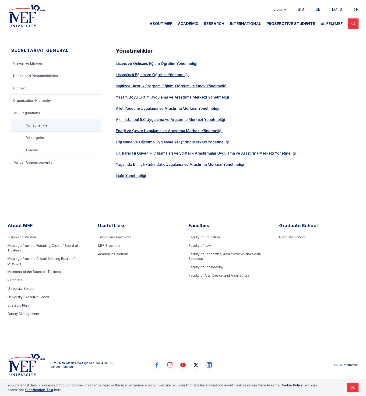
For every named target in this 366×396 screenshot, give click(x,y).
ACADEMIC (188, 23)
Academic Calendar (113, 254)
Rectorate (15, 280)
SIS (301, 9)
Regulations (26, 113)
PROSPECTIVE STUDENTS (291, 23)
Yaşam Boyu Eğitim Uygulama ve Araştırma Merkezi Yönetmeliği (172, 97)
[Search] (353, 23)
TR (356, 9)
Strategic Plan (18, 305)
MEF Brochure (109, 246)
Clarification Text (39, 390)
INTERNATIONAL (245, 23)
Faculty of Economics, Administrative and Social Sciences (225, 256)
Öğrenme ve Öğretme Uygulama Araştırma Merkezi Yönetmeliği (172, 142)
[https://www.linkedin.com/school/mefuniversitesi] (209, 365)
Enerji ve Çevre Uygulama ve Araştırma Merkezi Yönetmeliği (169, 130)
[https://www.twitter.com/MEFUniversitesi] (196, 365)
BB (317, 9)
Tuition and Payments (114, 237)
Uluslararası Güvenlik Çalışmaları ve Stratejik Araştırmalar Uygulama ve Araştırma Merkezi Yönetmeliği (206, 153)
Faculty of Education (204, 237)
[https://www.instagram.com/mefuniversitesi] (170, 365)
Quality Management (23, 314)
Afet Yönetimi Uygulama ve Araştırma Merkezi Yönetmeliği (167, 108)
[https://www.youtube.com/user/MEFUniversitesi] (183, 365)
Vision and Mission (21, 237)
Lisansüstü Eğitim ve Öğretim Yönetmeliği (152, 74)
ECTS (337, 9)
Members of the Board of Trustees (34, 272)
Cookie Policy (292, 385)
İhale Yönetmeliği (131, 175)
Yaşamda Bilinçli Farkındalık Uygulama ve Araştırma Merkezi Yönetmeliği (180, 164)
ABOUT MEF (161, 23)
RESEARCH (214, 23)
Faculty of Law (200, 246)
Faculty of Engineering (206, 267)
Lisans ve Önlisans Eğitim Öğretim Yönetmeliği (156, 63)
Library (280, 9)
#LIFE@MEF (332, 23)
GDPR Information (346, 365)
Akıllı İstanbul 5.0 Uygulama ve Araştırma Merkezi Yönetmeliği (170, 119)
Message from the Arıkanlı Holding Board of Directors (41, 261)
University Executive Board (28, 297)
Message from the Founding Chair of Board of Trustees (42, 248)
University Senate (21, 288)
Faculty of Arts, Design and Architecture (219, 275)
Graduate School (292, 237)
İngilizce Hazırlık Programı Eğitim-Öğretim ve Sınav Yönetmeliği (171, 86)
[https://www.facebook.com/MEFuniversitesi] (157, 365)
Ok (352, 387)
